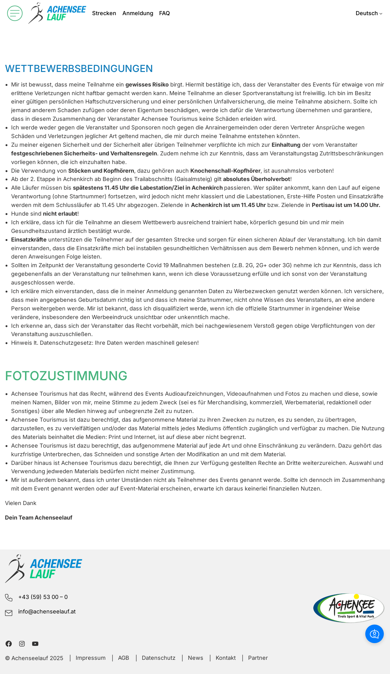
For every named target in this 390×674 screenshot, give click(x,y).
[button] (374, 634)
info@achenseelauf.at (47, 611)
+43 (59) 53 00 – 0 (43, 597)
